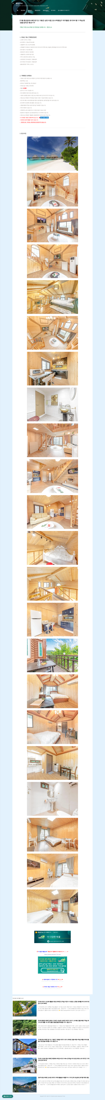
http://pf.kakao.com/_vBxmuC (52, 988)
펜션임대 (30, 10)
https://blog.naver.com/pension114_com (52, 981)
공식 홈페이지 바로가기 (63, 10)
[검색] (92, 4)
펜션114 (19, 3)
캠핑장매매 (37, 10)
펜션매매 (23, 10)
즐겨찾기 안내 (8, 1096)
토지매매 (53, 10)
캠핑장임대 (45, 10)
